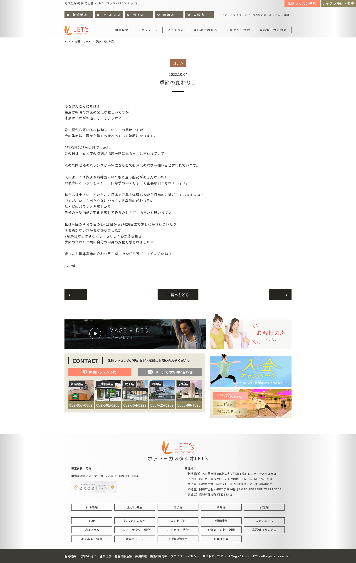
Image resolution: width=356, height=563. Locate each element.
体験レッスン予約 (302, 3)
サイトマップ (211, 556)
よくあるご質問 (279, 15)
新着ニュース (83, 41)
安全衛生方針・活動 (221, 530)
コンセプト (178, 521)
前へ (75, 294)
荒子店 (138, 14)
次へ (280, 294)
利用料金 (122, 30)
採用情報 (141, 556)
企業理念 (105, 556)
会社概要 (70, 556)
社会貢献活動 (123, 556)
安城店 (198, 14)
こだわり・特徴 (238, 30)
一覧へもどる (178, 294)
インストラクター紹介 (236, 15)
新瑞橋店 (80, 14)
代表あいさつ (87, 556)
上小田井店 (112, 14)
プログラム (175, 30)
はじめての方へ (205, 30)
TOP (67, 41)
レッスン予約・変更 (338, 3)
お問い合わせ (178, 539)
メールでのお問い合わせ (170, 372)
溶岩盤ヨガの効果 (273, 30)
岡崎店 (168, 14)
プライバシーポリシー (185, 556)
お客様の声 (259, 15)
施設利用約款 (158, 556)
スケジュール (148, 30)
